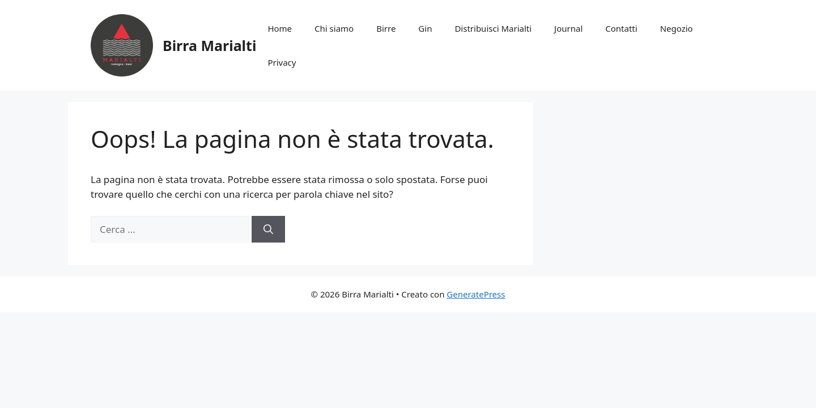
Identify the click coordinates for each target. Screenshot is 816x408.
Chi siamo (334, 28)
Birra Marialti (209, 45)
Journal (568, 28)
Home (279, 28)
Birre (386, 28)
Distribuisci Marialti (493, 28)
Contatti (621, 28)
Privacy (281, 62)
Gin (425, 28)
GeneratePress (476, 294)
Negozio (676, 28)
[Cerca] (268, 229)
